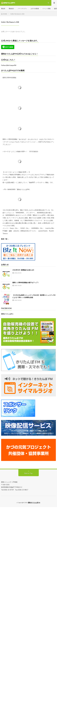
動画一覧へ (4, 239)
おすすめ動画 (35, 8)
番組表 (3, 8)
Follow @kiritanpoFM (8, 65)
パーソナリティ (22, 8)
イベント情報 (46, 8)
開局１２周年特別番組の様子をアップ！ (25, 282)
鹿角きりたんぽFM (34, 502)
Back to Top (28, 473)
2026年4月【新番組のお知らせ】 (23, 270)
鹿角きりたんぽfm (7, 314)
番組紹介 (11, 8)
